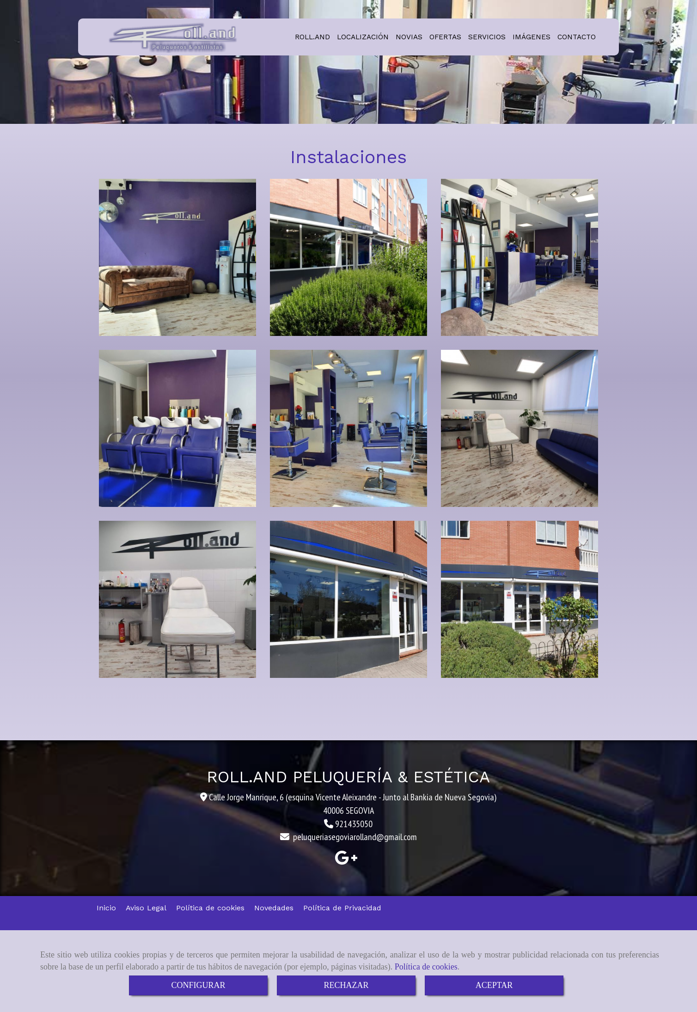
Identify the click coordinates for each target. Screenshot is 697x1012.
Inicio (106, 907)
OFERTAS (445, 37)
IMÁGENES (531, 37)
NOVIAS (409, 37)
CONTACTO (576, 37)
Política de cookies (426, 966)
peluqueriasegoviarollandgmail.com (355, 837)
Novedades (273, 907)
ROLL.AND (312, 37)
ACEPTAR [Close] (494, 985)
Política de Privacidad (342, 907)
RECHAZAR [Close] (346, 985)
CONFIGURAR (198, 985)
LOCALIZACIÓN (363, 37)
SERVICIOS (487, 37)
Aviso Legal (146, 907)
